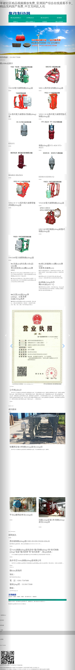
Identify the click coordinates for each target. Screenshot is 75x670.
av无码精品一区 (15, 669)
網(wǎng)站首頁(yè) (16, 17)
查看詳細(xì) (38, 399)
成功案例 (59, 17)
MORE (11, 401)
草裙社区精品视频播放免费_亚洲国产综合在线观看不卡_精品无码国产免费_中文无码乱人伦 (36, 5)
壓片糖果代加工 (29, 596)
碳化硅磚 (10, 596)
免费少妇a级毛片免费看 (44, 669)
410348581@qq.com (14, 590)
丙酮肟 (23, 596)
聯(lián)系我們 (59, 21)
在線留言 (44, 21)
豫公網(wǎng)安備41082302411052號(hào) (17, 603)
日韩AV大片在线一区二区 (24, 669)
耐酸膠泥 (35, 596)
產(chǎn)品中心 (45, 17)
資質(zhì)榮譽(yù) (30, 21)
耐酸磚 (15, 596)
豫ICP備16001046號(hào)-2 (39, 601)
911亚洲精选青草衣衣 (34, 669)
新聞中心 (15, 21)
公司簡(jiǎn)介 (30, 17)
